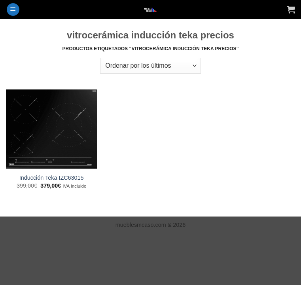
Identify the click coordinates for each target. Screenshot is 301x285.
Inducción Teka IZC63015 (51, 178)
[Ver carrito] (291, 9)
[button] (13, 9)
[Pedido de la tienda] (150, 66)
